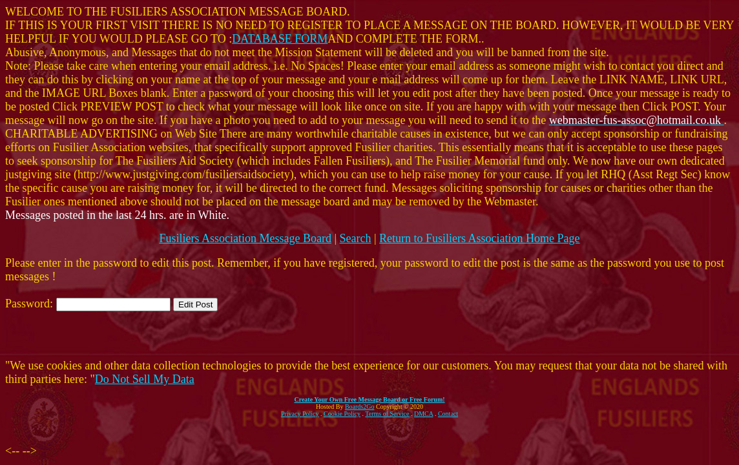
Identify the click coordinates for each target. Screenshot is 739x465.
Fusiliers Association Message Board (245, 238)
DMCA (423, 413)
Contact (448, 413)
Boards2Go (360, 406)
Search (355, 238)
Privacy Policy (300, 413)
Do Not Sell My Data (144, 379)
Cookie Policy (342, 413)
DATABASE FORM (280, 38)
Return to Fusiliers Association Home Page (479, 238)
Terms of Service (387, 413)
